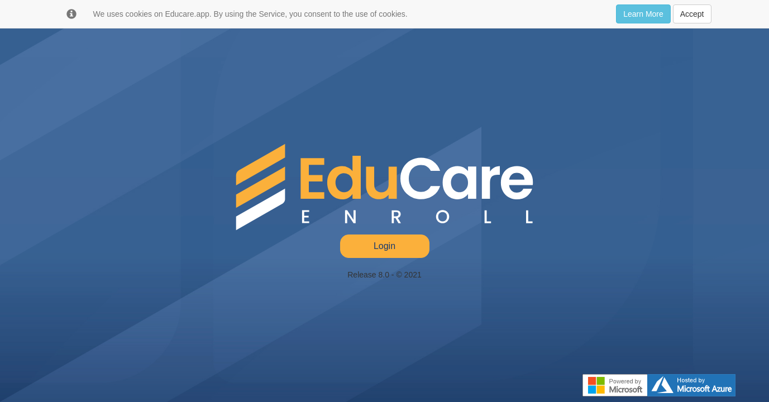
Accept (692, 13)
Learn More (643, 13)
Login (384, 246)
